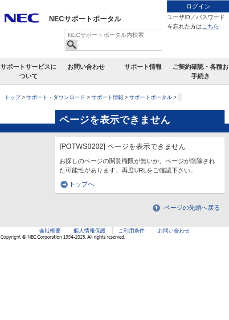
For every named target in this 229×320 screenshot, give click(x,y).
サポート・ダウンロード (55, 97)
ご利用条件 (131, 231)
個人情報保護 (90, 231)
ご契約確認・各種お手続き (200, 71)
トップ (12, 97)
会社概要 (50, 231)
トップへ (81, 184)
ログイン (198, 6)
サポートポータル (150, 97)
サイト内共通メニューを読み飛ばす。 (83, 11)
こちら (210, 27)
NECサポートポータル (85, 19)
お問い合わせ (86, 66)
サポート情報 (143, 66)
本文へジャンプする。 (114, 0)
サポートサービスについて (28, 71)
